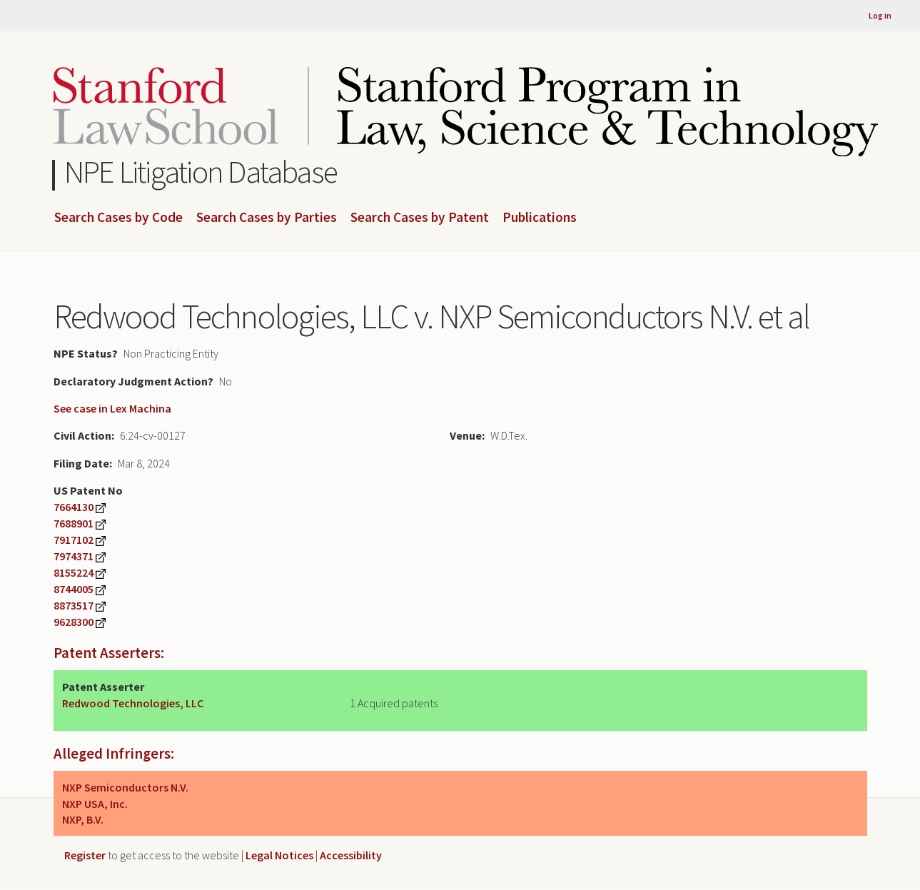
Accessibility (351, 855)
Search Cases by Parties (266, 218)
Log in (880, 15)
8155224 (73, 572)
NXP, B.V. (82, 819)
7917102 (73, 539)
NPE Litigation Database (201, 171)
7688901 (73, 523)
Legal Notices (279, 855)
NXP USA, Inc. (95, 804)
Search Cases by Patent (419, 218)
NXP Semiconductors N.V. (125, 787)
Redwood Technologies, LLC (132, 703)
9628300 (73, 622)
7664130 (73, 507)
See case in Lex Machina (112, 408)
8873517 (73, 605)
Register (85, 855)
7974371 (73, 556)
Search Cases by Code (118, 218)
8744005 (73, 589)
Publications (539, 218)
